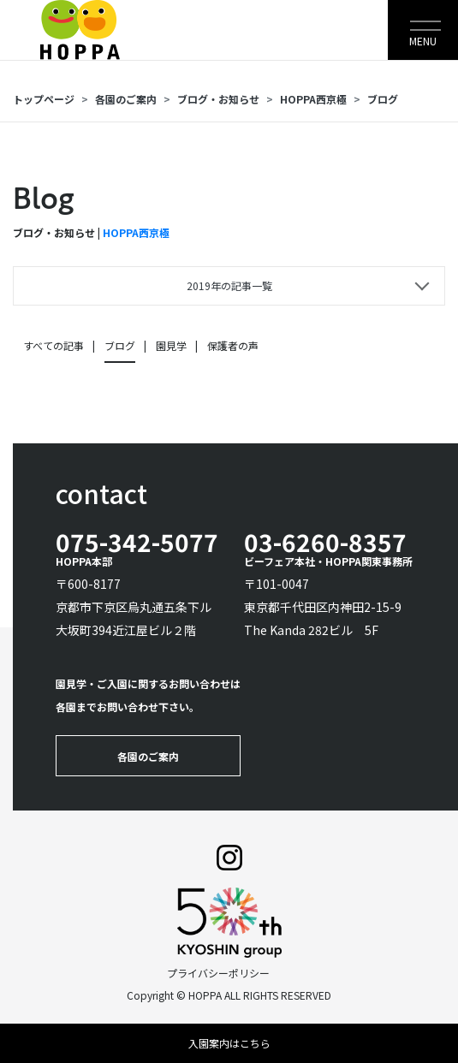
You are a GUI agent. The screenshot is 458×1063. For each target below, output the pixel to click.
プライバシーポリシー (218, 972)
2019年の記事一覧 (229, 285)
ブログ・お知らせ (218, 99)
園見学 (171, 345)
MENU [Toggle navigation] (423, 40)
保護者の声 (233, 345)
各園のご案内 (126, 99)
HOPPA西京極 (313, 99)
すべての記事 (53, 345)
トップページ (43, 99)
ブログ (382, 99)
